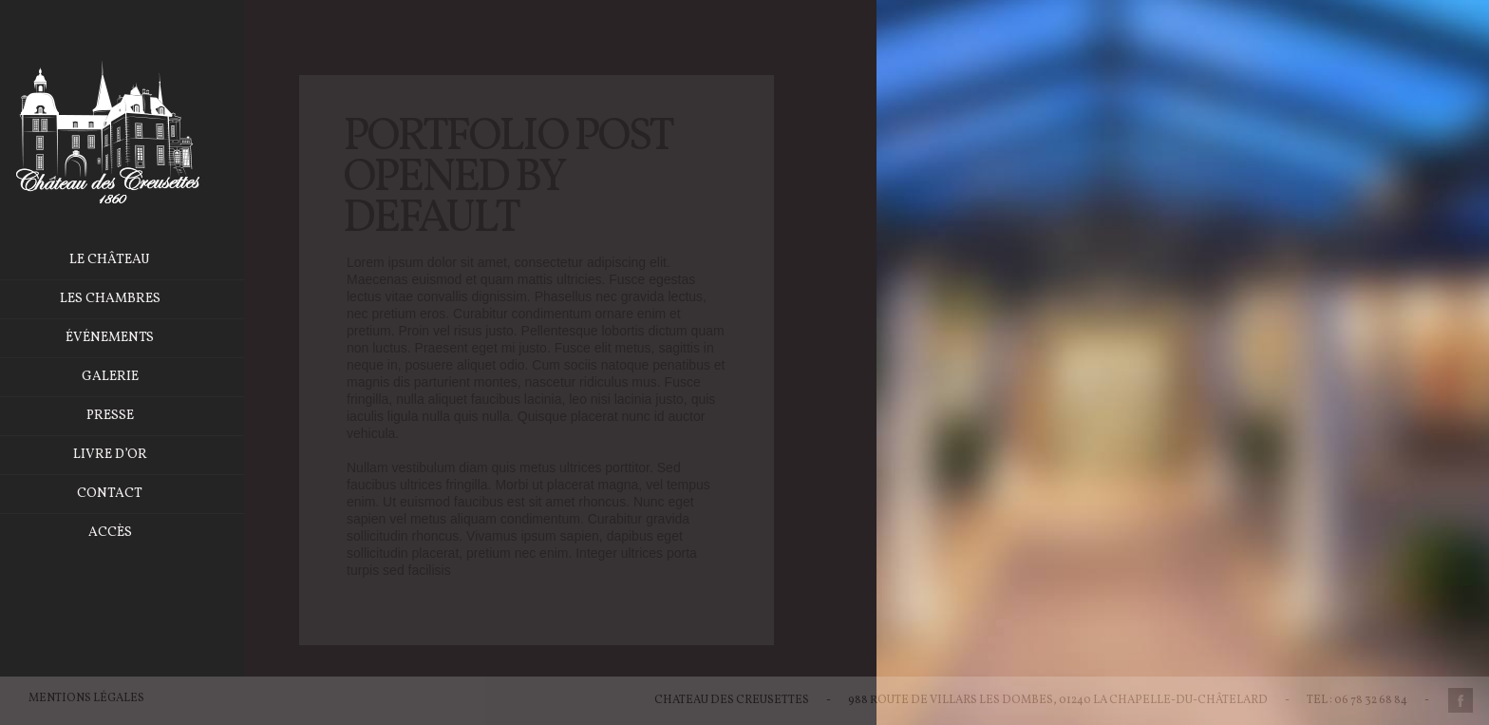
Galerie (134, 377)
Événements (134, 338)
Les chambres (135, 299)
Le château (134, 260)
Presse (135, 416)
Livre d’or (135, 455)
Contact (134, 494)
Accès (135, 533)
